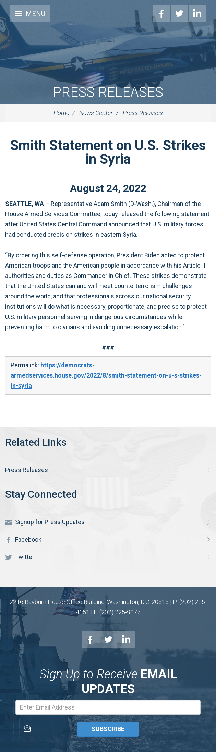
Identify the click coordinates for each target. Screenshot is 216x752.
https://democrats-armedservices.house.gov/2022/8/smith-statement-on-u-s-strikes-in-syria (106, 375)
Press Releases (108, 92)
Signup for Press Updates (45, 522)
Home (61, 112)
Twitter (179, 13)
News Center (96, 112)
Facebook (161, 13)
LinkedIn (197, 13)
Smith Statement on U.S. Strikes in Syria (108, 152)
